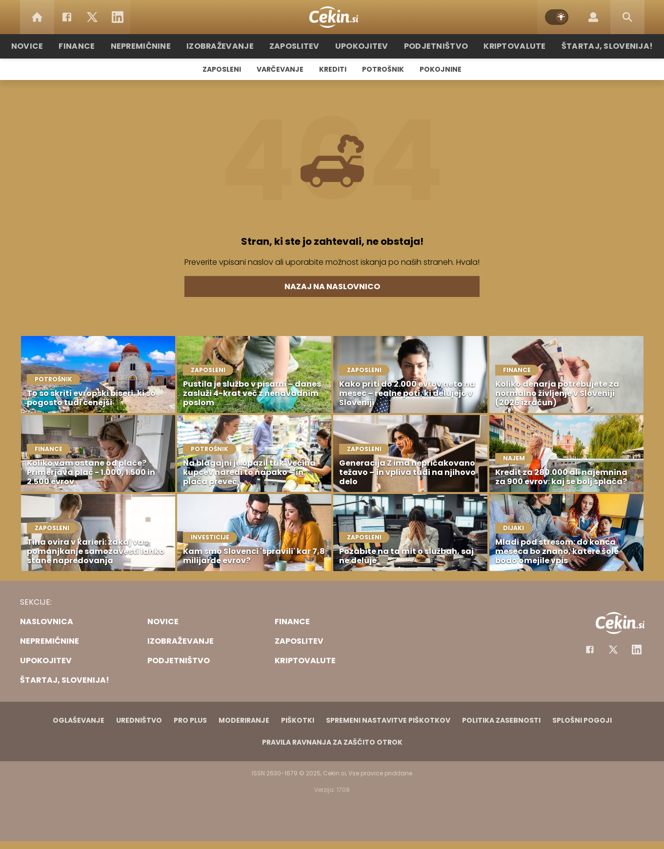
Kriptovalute (504, 46)
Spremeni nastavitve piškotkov (388, 720)
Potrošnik (383, 69)
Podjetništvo (431, 46)
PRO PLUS (190, 720)
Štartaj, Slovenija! (589, 46)
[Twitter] (92, 17)
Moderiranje (244, 720)
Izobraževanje (230, 46)
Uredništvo (139, 720)
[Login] (593, 17)
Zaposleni (221, 69)
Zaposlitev (299, 46)
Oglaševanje (78, 720)
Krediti (332, 69)
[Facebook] (67, 17)
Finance (96, 46)
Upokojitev (362, 46)
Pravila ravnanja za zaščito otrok (332, 742)
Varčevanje (280, 69)
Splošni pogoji (582, 720)
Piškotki (297, 720)
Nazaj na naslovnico (332, 286)
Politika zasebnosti (501, 720)
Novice (48, 46)
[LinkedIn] (117, 17)
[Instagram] (636, 649)
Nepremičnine (156, 46)
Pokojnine (441, 69)
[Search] (627, 17)
